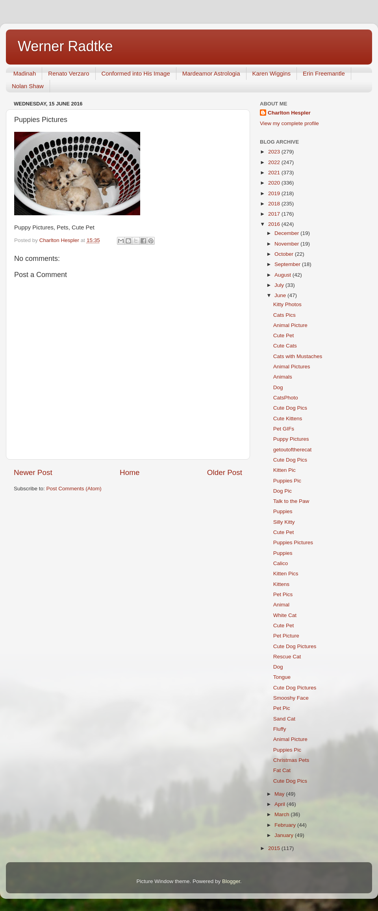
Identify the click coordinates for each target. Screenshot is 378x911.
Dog (278, 387)
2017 (275, 214)
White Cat (284, 615)
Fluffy (279, 729)
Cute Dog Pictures (295, 646)
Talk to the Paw (291, 501)
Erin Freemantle (324, 73)
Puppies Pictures (293, 542)
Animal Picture (290, 325)
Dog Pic (282, 491)
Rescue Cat (287, 657)
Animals (282, 377)
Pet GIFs (283, 429)
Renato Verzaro (68, 73)
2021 (275, 173)
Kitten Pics (285, 574)
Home (129, 472)
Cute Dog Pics (290, 408)
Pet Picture (286, 636)
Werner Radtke (65, 46)
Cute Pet (283, 335)
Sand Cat (284, 719)
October (284, 254)
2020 (275, 183)
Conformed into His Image (136, 73)
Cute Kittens (287, 418)
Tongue (282, 677)
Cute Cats (285, 346)
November (287, 244)
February (285, 825)
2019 (275, 193)
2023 (275, 152)
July (279, 285)
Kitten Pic (284, 470)
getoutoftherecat (292, 450)
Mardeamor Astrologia (211, 73)
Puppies (283, 511)
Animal (281, 605)
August (283, 275)
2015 (275, 848)
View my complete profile (289, 123)
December (287, 233)
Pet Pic (281, 708)
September (288, 264)
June (280, 295)
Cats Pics (284, 315)
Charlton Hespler (289, 113)
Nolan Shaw (28, 86)
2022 (275, 162)
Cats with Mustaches (297, 356)
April (280, 804)
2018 (275, 204)
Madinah (24, 73)
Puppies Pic (287, 481)
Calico (280, 563)
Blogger (231, 881)
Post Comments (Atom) (74, 489)
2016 (275, 224)
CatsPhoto (285, 398)
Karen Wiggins (271, 73)
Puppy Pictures (291, 439)
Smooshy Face (291, 698)
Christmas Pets (291, 760)
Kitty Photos (287, 304)
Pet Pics (283, 594)
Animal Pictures (291, 367)
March (282, 814)
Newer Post (33, 472)
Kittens (281, 584)
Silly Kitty (284, 522)
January (284, 835)
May (280, 794)
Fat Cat (282, 770)
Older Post (224, 472)
